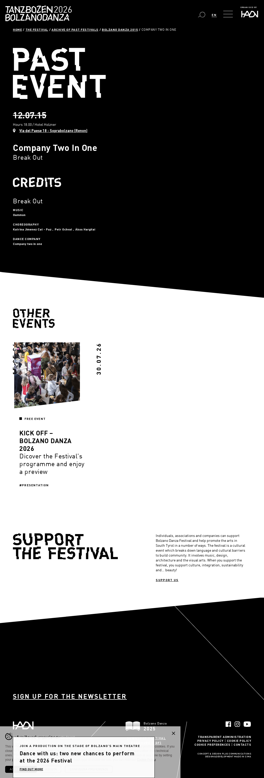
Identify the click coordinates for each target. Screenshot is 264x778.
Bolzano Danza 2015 (120, 29)
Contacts (242, 744)
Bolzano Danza (61, 10)
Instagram (237, 724)
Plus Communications (236, 754)
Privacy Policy (210, 740)
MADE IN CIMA (242, 757)
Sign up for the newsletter (70, 696)
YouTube (247, 724)
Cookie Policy (239, 740)
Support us (167, 580)
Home (17, 29)
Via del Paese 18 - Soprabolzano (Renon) (53, 130)
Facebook (228, 724)
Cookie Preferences (212, 744)
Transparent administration (224, 736)
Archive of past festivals (75, 29)
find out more (31, 769)
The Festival (37, 29)
